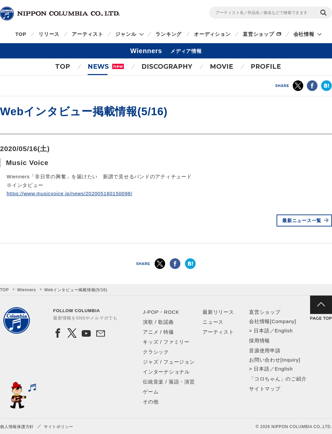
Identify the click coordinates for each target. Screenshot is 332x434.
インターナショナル (166, 372)
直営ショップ (258, 34)
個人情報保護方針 (17, 426)
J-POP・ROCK (161, 312)
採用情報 (259, 340)
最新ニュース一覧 (301, 220)
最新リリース (218, 312)
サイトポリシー (58, 426)
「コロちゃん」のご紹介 (277, 379)
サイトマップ (265, 388)
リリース (49, 34)
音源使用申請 (265, 350)
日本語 (261, 330)
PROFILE (266, 66)
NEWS (106, 66)
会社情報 (303, 34)
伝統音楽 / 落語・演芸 (169, 382)
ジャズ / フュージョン (169, 362)
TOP (20, 34)
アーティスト (87, 34)
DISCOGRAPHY (166, 66)
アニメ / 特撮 (158, 332)
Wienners (26, 290)
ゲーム (150, 391)
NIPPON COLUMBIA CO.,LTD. (60, 14)
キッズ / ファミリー (166, 342)
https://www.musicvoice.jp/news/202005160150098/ (69, 193)
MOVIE (221, 66)
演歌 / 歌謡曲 (158, 322)
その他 (150, 401)
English (283, 330)
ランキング (168, 34)
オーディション (212, 34)
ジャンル (125, 34)
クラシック (156, 352)
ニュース (213, 322)
